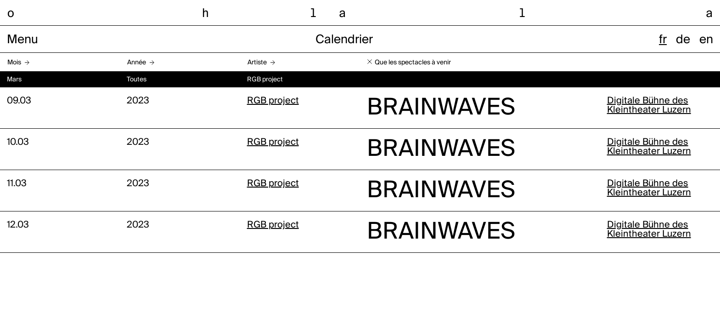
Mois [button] (14, 62)
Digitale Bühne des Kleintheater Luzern (649, 106)
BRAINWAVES (441, 108)
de (683, 40)
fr (663, 40)
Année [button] (136, 62)
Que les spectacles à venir (413, 62)
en (706, 40)
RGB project (273, 101)
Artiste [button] (257, 62)
